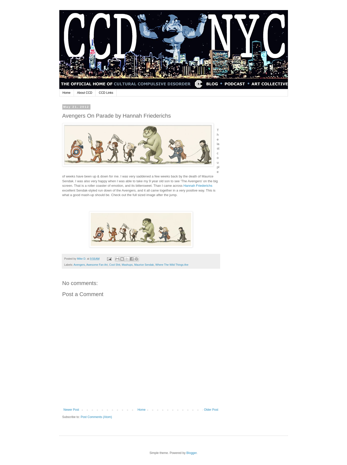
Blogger (191, 453)
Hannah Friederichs (197, 186)
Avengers (79, 264)
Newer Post (71, 409)
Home (67, 93)
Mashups (127, 264)
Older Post (211, 409)
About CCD (84, 93)
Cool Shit (114, 264)
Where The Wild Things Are (171, 264)
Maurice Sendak (144, 264)
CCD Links (106, 93)
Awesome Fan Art (97, 264)
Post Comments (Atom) (96, 417)
